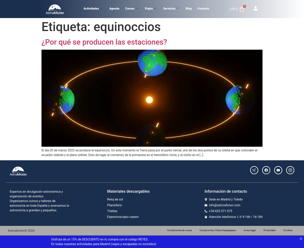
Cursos (131, 8)
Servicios (171, 8)
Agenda (114, 8)
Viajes (150, 8)
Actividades (93, 8)
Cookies (287, 230)
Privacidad (269, 230)
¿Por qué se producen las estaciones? (104, 42)
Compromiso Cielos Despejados (218, 230)
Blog (189, 8)
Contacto (203, 8)
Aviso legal (250, 230)
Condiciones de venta (179, 230)
